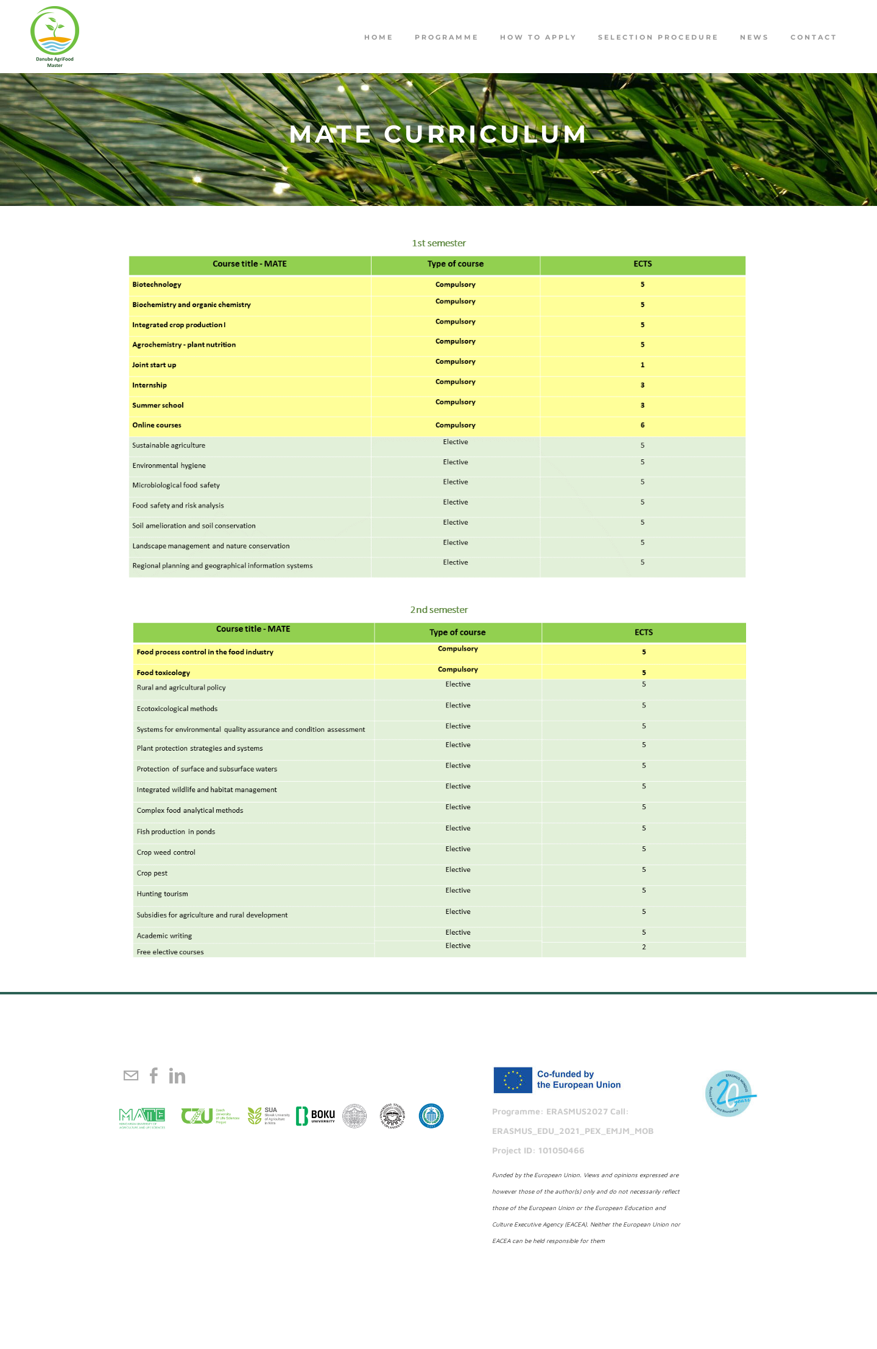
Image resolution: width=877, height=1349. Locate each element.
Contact (814, 37)
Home (378, 37)
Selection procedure (658, 37)
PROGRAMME (447, 37)
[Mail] (131, 1075)
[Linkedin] (177, 1075)
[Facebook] (154, 1075)
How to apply (538, 37)
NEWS (754, 37)
